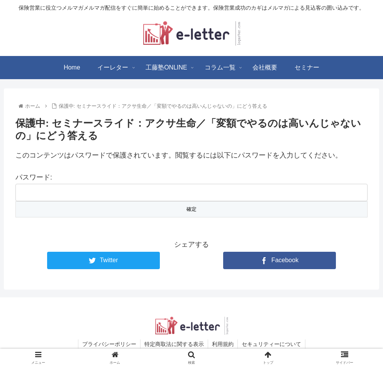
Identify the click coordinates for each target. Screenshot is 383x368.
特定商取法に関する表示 (174, 344)
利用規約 (223, 344)
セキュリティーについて (271, 344)
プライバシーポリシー (109, 344)
